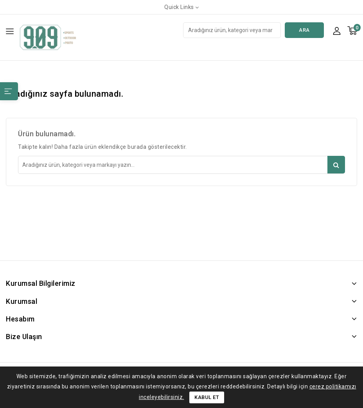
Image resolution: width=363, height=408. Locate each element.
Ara (304, 30)
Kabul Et (206, 397)
